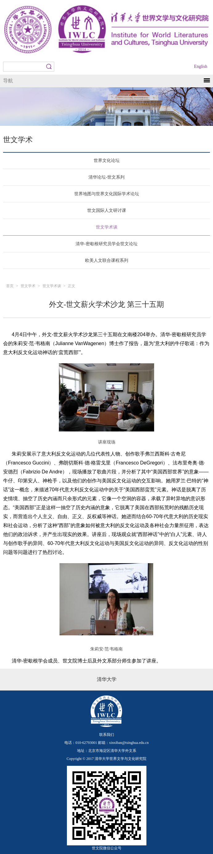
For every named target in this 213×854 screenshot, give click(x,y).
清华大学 (107, 679)
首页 (10, 286)
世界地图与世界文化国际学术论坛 (106, 194)
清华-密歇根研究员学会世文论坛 (106, 243)
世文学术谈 (106, 227)
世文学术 (28, 286)
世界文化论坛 (107, 160)
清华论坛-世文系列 (106, 177)
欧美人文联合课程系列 (106, 260)
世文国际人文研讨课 (106, 210)
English (200, 66)
